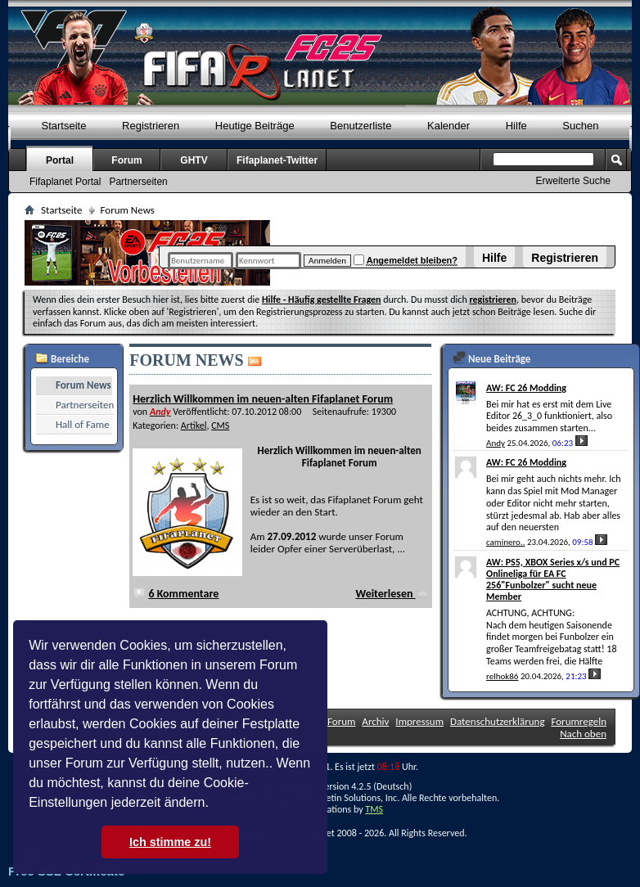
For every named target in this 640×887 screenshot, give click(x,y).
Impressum (419, 721)
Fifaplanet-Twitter (277, 160)
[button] (214, 804)
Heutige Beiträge (255, 125)
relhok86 (502, 676)
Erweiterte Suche (573, 181)
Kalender (448, 125)
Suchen (580, 125)
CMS (220, 425)
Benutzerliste (360, 125)
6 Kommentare (183, 594)
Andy (495, 443)
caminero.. (505, 542)
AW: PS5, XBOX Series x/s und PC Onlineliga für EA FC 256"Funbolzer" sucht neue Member (553, 579)
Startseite (64, 125)
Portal (60, 160)
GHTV (193, 160)
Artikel (194, 425)
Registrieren (564, 257)
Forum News (83, 385)
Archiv (375, 721)
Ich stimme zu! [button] (170, 842)
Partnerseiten (138, 181)
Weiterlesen (391, 594)
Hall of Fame (83, 424)
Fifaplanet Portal (65, 181)
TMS (374, 809)
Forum (126, 160)
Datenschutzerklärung (497, 721)
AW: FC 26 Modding (526, 388)
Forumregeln (578, 721)
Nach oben (583, 733)
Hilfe (494, 257)
